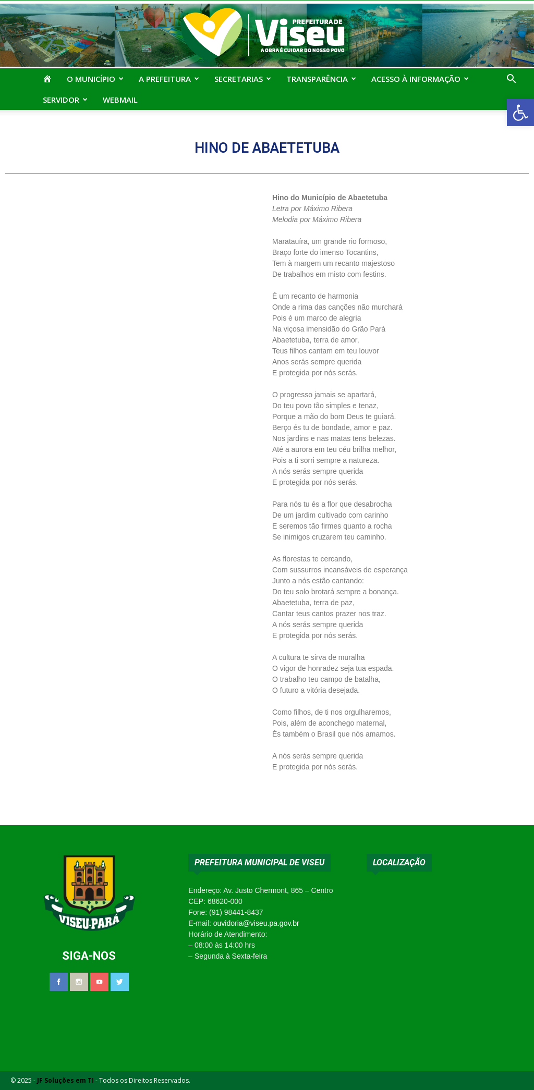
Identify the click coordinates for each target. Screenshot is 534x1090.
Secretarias (242, 79)
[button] (520, 112)
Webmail (120, 99)
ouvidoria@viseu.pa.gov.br (256, 923)
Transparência (321, 79)
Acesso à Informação (420, 79)
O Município (95, 79)
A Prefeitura (169, 79)
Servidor (65, 99)
